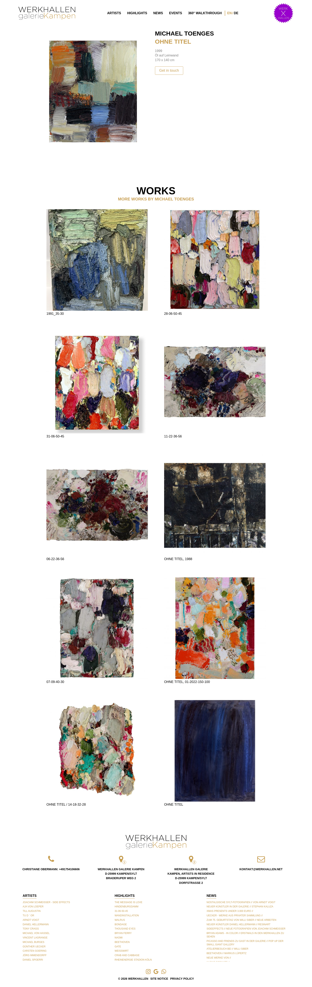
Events (175, 13)
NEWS (211, 895)
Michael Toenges (184, 33)
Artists (114, 13)
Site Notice (159, 978)
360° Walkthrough (205, 13)
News (158, 13)
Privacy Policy (182, 978)
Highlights (137, 13)
